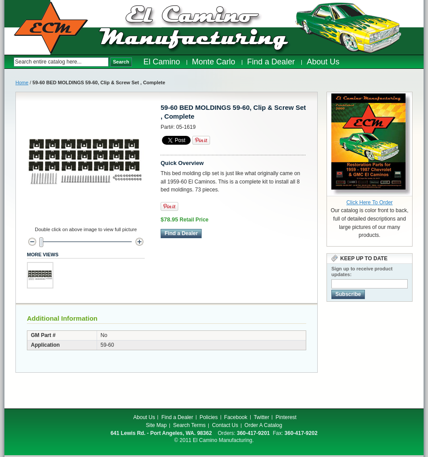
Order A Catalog (263, 425)
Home (21, 82)
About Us (144, 417)
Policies (208, 417)
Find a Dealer (177, 417)
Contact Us (225, 425)
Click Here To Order (369, 202)
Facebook (236, 417)
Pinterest (286, 417)
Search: (9, 62)
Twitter (261, 417)
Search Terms (189, 425)
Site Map (156, 425)
